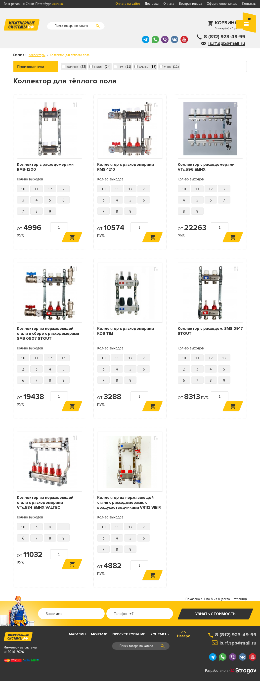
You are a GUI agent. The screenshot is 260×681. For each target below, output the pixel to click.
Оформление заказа (222, 3)
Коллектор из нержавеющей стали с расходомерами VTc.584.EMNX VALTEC (45, 502)
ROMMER (72, 66)
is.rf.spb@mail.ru (226, 43)
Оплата (168, 3)
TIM (120, 66)
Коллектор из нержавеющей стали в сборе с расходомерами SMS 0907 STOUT (48, 333)
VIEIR (167, 66)
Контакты (249, 3)
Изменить (57, 4)
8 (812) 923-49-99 (224, 37)
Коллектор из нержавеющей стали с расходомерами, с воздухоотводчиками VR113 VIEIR (129, 502)
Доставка (152, 3)
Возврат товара (190, 3)
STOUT (98, 66)
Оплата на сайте (127, 3)
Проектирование (128, 634)
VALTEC (143, 66)
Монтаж (99, 634)
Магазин (77, 634)
